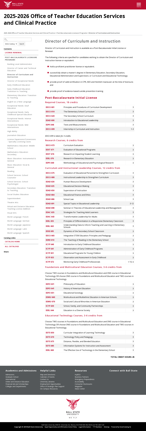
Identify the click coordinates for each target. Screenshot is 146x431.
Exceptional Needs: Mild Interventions (17, 126)
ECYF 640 (50, 244)
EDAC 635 (50, 212)
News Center (80, 389)
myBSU (78, 374)
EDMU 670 (50, 301)
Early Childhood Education (18, 85)
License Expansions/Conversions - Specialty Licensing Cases (21, 140)
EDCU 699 (50, 129)
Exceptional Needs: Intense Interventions (19, 119)
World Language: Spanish (18, 233)
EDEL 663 (50, 226)
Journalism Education (16, 135)
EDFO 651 (50, 293)
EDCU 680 (50, 177)
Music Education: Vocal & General (18, 166)
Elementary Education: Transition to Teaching (21, 96)
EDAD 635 (50, 186)
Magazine (78, 386)
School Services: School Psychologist (17, 183)
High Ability (12, 131)
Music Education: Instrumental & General (21, 159)
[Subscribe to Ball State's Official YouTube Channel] (120, 374)
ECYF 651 (50, 253)
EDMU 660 (50, 297)
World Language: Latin (17, 229)
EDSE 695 (50, 231)
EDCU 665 (50, 235)
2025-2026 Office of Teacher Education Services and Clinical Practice (29, 33)
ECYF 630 (50, 306)
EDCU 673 (50, 145)
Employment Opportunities (50, 384)
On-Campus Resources (49, 389)
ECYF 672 (50, 262)
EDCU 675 (50, 173)
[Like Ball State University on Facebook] (109, 374)
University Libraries (47, 382)
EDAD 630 (50, 181)
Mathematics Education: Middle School (21, 147)
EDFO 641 (50, 288)
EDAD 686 (50, 199)
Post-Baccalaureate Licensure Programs (72, 33)
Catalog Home (12, 241)
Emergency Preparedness (84, 379)
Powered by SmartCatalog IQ (121, 427)
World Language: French (18, 217)
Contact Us (44, 379)
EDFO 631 (50, 284)
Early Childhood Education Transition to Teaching (18, 90)
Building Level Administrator (19, 64)
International (10, 379)
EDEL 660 (50, 350)
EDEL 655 (50, 221)
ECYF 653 (50, 257)
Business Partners (82, 377)
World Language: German (18, 221)
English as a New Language (19, 102)
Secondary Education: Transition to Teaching (21, 189)
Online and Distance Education (17, 382)
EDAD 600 (50, 120)
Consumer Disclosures (83, 384)
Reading (10, 171)
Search (22, 44)
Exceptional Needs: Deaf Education (18, 107)
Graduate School (12, 377)
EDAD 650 (50, 190)
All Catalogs (12, 246)
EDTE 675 (50, 341)
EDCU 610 (50, 111)
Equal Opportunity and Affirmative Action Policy (61, 427)
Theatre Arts (12, 202)
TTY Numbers (97, 427)
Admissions (10, 374)
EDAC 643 (50, 216)
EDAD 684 (50, 195)
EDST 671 (50, 149)
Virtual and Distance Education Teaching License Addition (20, 207)
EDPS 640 (50, 162)
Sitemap (106, 427)
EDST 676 (50, 154)
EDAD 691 (50, 203)
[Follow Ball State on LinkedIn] (109, 378)
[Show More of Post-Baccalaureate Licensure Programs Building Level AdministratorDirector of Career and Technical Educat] (4, 57)
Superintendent (14, 198)
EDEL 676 (50, 158)
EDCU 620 (50, 116)
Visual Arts (12, 213)
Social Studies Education (18, 194)
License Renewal (13, 52)
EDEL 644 (50, 310)
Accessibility (79, 382)
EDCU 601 (50, 107)
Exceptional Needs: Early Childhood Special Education (19, 113)
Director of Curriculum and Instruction (20, 75)
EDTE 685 (50, 345)
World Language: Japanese (19, 225)
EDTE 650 (50, 332)
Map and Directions (47, 374)
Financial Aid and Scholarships (17, 384)
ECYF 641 (50, 248)
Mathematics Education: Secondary (17, 153)
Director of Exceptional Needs (20, 81)
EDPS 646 (50, 124)
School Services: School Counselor (17, 176)
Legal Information (85, 427)
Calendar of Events (47, 377)
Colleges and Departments (16, 386)
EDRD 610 (50, 240)
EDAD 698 (50, 208)
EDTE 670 (50, 337)
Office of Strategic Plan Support (52, 386)
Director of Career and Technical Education (21, 69)
